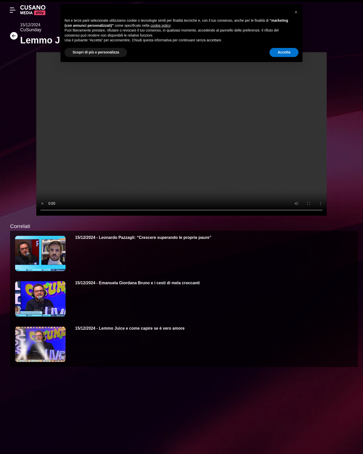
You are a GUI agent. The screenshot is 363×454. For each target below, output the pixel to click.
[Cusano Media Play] (32, 10)
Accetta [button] (284, 52)
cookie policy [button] (160, 25)
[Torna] (12, 37)
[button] (296, 12)
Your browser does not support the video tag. (181, 134)
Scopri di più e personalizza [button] (96, 52)
